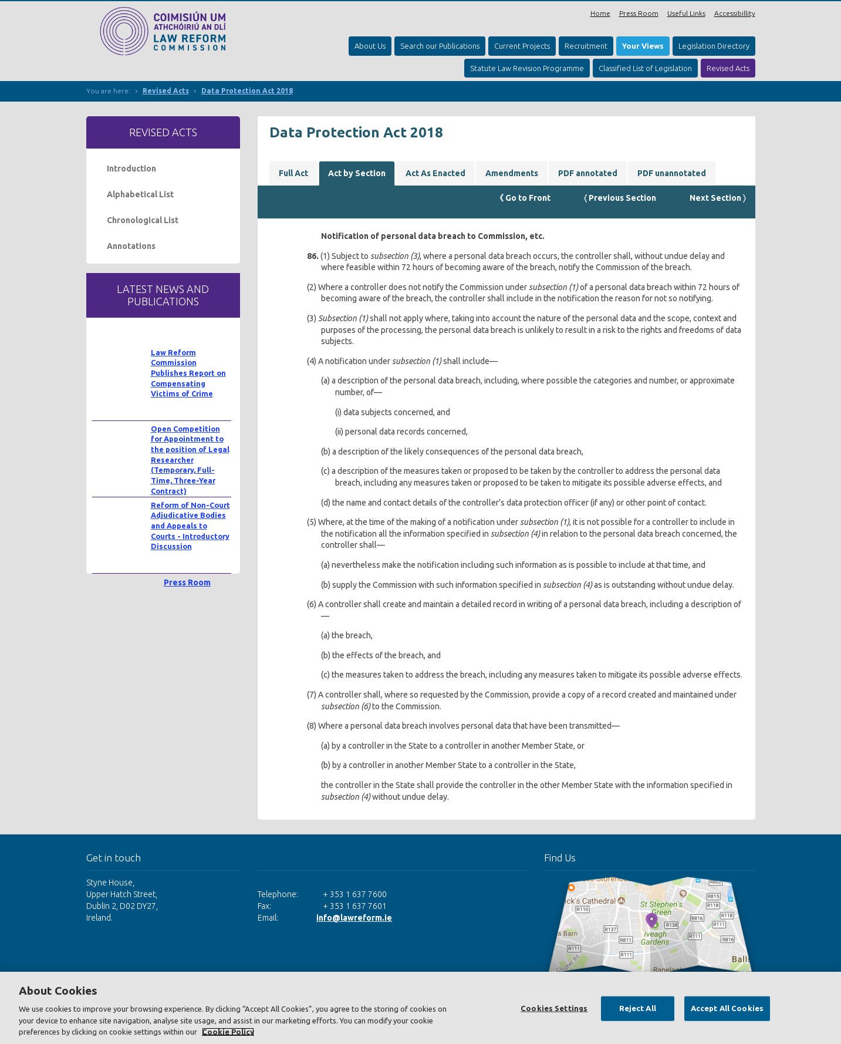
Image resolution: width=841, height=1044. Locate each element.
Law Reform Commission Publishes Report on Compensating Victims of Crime (188, 373)
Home (600, 13)
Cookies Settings (554, 1008)
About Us (370, 46)
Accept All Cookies (727, 1008)
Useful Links (686, 13)
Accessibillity (734, 13)
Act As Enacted (435, 173)
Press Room (638, 13)
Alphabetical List (140, 194)
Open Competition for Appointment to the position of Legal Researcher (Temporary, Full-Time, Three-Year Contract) (190, 460)
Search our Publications (439, 46)
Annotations (131, 246)
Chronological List (142, 220)
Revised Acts (728, 68)
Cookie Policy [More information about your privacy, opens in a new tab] (228, 1032)
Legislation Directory (713, 46)
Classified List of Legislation (645, 68)
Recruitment (586, 46)
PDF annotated (587, 173)
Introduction (131, 168)
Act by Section (357, 173)
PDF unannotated (671, 173)
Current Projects (522, 46)
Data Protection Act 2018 (247, 91)
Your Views (643, 46)
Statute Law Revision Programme (527, 68)
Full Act (293, 173)
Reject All (637, 1008)
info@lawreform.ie (354, 917)
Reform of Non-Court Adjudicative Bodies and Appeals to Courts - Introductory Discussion (190, 526)
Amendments (511, 173)
